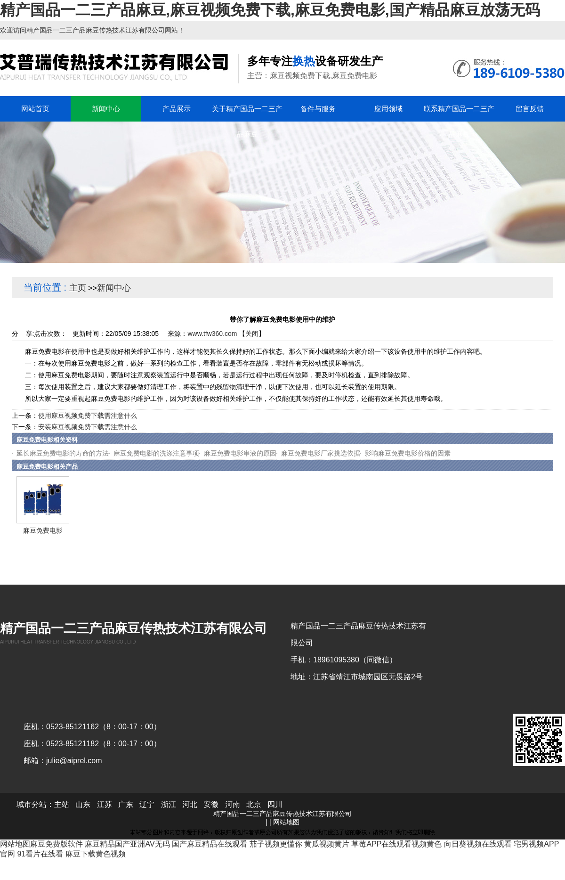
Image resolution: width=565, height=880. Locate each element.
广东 (125, 804)
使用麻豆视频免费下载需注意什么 (87, 415)
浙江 (168, 804)
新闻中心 (114, 288)
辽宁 (146, 804)
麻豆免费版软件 (56, 844)
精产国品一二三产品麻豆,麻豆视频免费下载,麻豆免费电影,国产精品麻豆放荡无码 (270, 9)
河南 (232, 804)
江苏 (104, 804)
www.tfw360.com (212, 333)
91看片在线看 (40, 854)
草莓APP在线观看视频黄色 (396, 844)
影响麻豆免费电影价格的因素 (408, 453)
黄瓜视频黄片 (326, 844)
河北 (189, 804)
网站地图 (286, 822)
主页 (77, 288)
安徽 (210, 804)
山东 (82, 804)
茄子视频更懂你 (276, 844)
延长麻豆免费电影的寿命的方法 (62, 453)
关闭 (251, 333)
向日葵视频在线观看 (478, 844)
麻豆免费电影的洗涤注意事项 (156, 453)
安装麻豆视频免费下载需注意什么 (87, 427)
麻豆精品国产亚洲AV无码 (127, 844)
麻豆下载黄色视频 (95, 854)
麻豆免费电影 (43, 530)
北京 (253, 804)
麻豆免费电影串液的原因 (240, 453)
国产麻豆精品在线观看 (209, 844)
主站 (61, 804)
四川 (274, 804)
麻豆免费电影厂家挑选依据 (320, 453)
